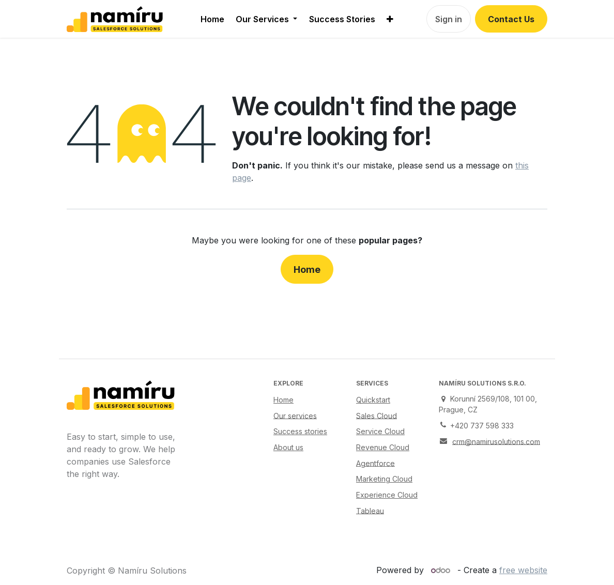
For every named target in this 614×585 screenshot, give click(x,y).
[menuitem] (212, 19)
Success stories (300, 431)
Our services (295, 415)
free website (523, 570)
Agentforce (375, 462)
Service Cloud (380, 431)
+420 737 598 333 (482, 425)
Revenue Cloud (382, 447)
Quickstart (373, 399)
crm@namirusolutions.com (496, 441)
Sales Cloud (376, 415)
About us (288, 447)
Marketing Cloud (384, 478)
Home (307, 269)
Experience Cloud (387, 494)
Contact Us (511, 19)
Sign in (448, 19)
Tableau (370, 510)
